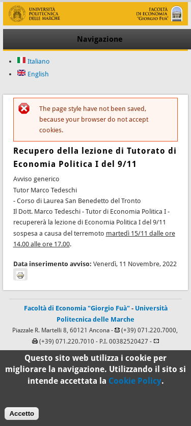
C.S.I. (140, 352)
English (33, 74)
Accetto (21, 418)
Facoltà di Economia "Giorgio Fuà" (77, 308)
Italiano (33, 61)
